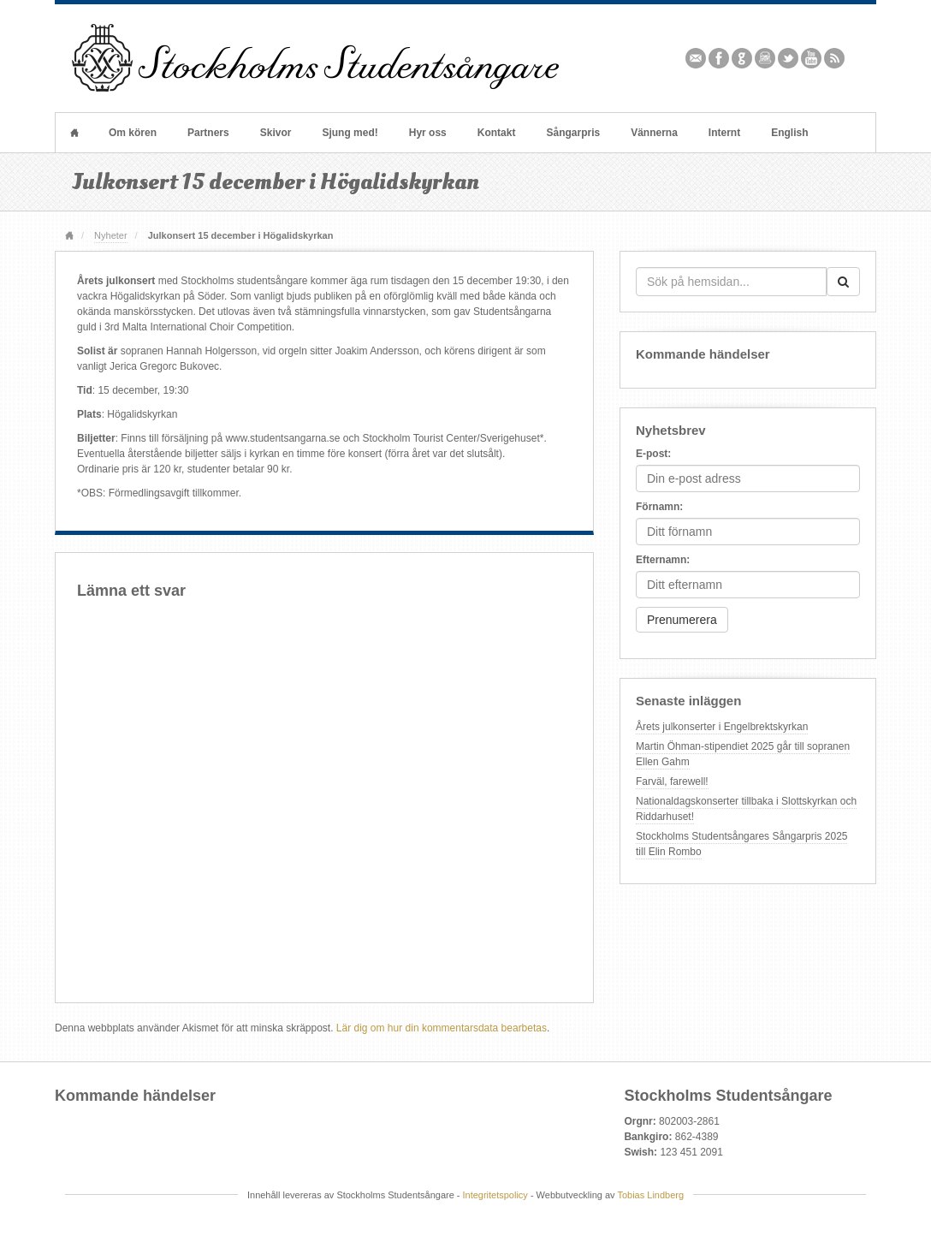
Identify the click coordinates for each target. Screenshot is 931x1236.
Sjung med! (349, 133)
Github (742, 58)
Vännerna (654, 133)
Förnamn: (659, 507)
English (789, 133)
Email (696, 58)
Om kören (133, 133)
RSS (834, 58)
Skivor (276, 133)
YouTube (811, 58)
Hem (74, 132)
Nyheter (110, 235)
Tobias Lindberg (650, 1195)
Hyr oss (428, 133)
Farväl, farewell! (672, 781)
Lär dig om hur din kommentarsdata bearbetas (441, 1028)
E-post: (653, 454)
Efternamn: (663, 560)
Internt (724, 133)
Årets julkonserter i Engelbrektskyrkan (722, 727)
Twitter (788, 58)
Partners (208, 133)
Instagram (765, 58)
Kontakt (496, 133)
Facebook (719, 58)
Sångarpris (573, 133)
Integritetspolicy (495, 1195)
